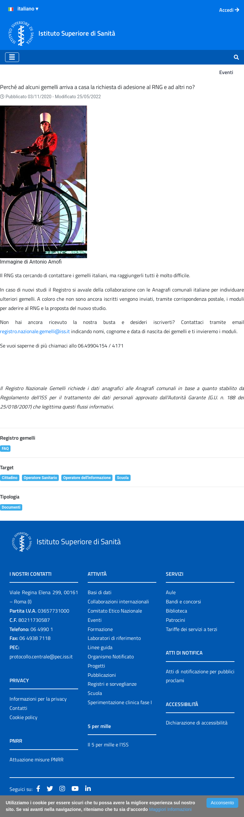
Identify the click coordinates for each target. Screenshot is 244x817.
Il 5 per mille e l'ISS (108, 744)
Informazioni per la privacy (38, 699)
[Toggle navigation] (12, 57)
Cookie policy (23, 717)
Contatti (18, 708)
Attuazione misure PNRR (37, 759)
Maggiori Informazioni (170, 809)
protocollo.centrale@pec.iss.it (41, 656)
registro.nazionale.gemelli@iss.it (35, 331)
